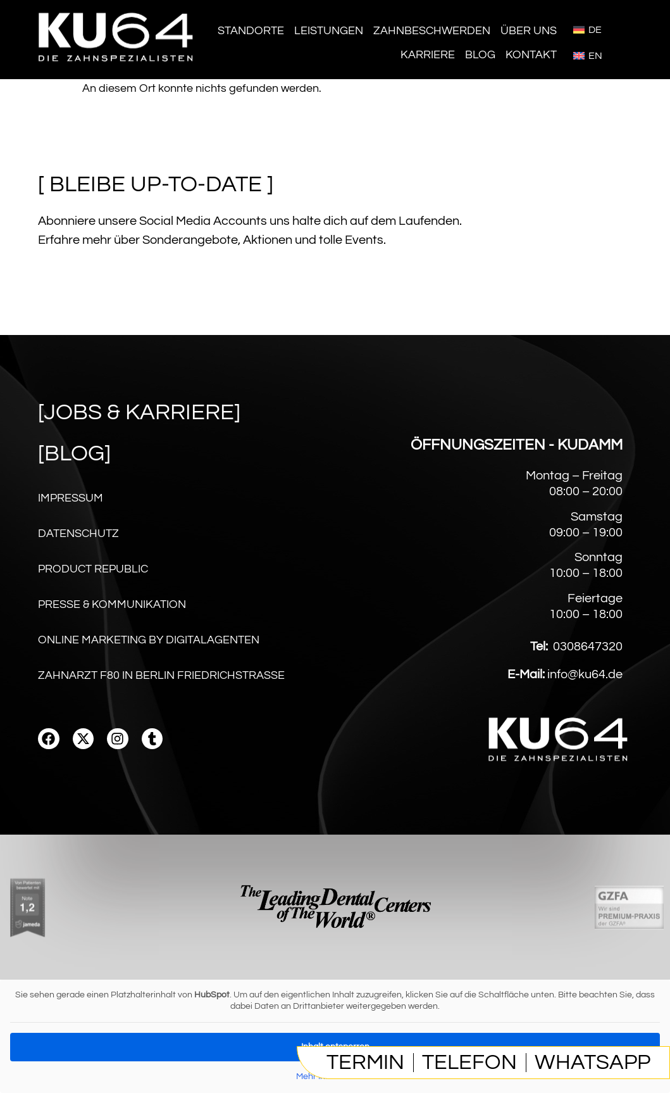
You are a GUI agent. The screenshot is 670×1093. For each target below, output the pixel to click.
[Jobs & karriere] (139, 412)
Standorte (251, 31)
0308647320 (588, 646)
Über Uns (528, 31)
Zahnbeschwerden (431, 31)
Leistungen (328, 31)
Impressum (70, 498)
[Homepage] (117, 69)
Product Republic (93, 569)
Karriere (427, 55)
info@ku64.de (585, 674)
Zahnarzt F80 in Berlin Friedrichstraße (161, 675)
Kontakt (531, 55)
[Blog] (74, 453)
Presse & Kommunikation (112, 604)
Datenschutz (78, 534)
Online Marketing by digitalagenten (148, 640)
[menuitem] (587, 29)
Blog (480, 55)
